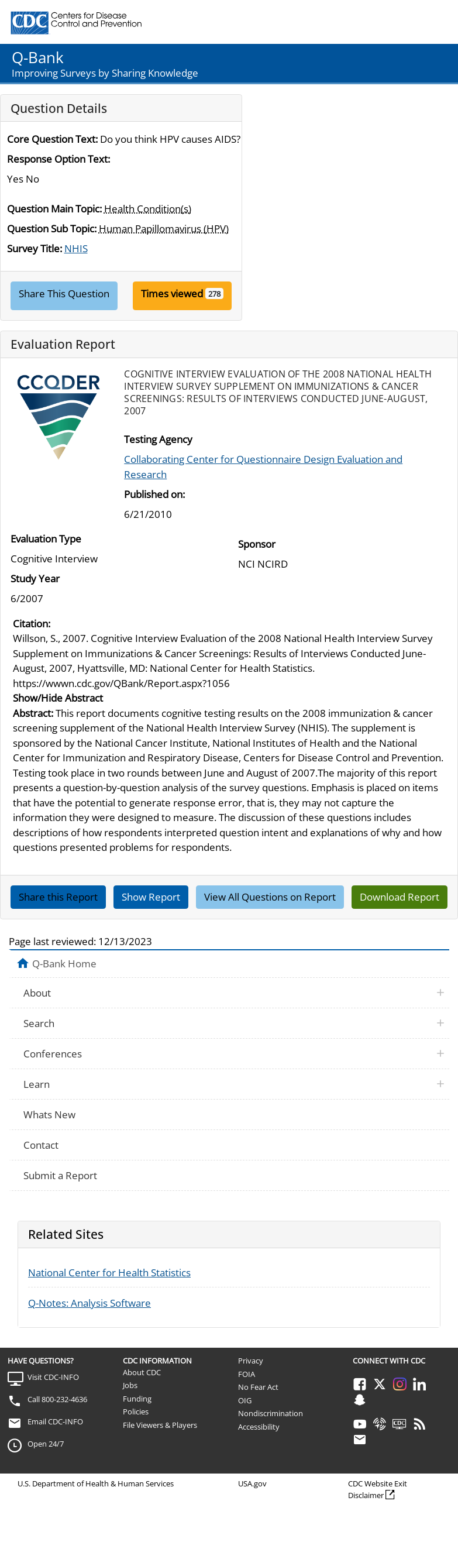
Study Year (35, 578)
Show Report (151, 897)
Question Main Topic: (54, 208)
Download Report (399, 897)
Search (38, 1023)
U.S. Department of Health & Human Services (96, 1483)
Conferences (52, 1053)
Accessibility (259, 1426)
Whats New (49, 1114)
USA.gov (252, 1483)
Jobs (130, 1385)
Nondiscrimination (270, 1413)
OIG (245, 1400)
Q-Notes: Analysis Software (89, 1303)
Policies (136, 1411)
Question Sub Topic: (52, 228)
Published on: (154, 494)
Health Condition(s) (147, 208)
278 (214, 294)
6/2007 (27, 598)
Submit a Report (60, 1175)
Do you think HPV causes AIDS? (170, 139)
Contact (40, 1145)
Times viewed (172, 293)
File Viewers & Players (160, 1425)
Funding (137, 1398)
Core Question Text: (52, 139)
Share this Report (58, 897)
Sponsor (257, 544)
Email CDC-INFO (55, 1421)
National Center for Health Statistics (109, 1272)
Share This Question (64, 293)
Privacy (250, 1360)
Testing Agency (158, 439)
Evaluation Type (46, 538)
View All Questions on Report (270, 897)
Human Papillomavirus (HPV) (164, 228)
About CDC (142, 1372)
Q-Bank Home (64, 963)
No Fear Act (258, 1387)
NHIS (76, 248)
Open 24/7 (45, 1443)
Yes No (23, 179)
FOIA (246, 1374)
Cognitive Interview (54, 558)
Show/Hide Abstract (58, 698)
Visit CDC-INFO (53, 1377)
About (37, 993)
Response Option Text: (58, 159)
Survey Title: (34, 248)
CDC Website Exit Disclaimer (377, 1489)
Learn (36, 1084)
